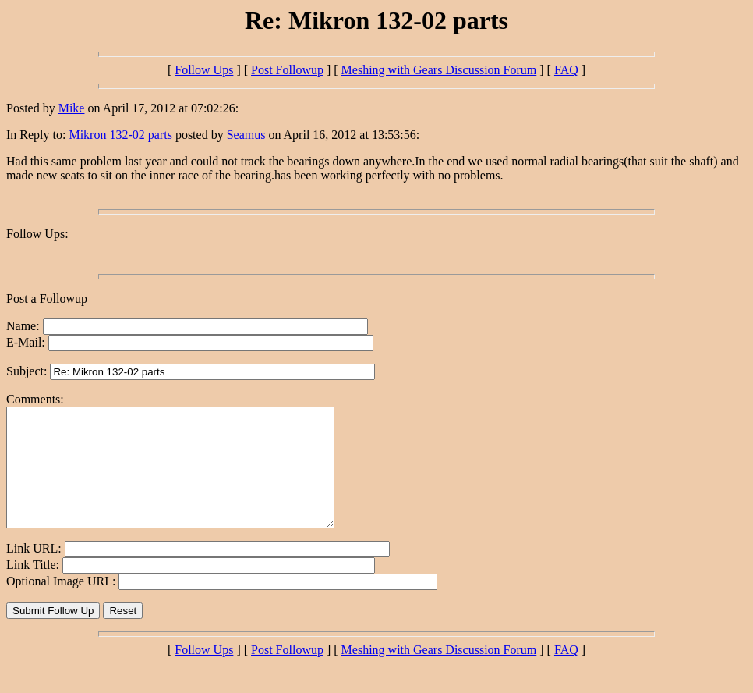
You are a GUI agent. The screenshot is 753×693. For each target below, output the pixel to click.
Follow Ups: (37, 233)
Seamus (246, 134)
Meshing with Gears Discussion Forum (439, 69)
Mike (71, 108)
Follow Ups (204, 69)
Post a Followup (46, 298)
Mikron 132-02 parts (120, 134)
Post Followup (287, 69)
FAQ (566, 69)
